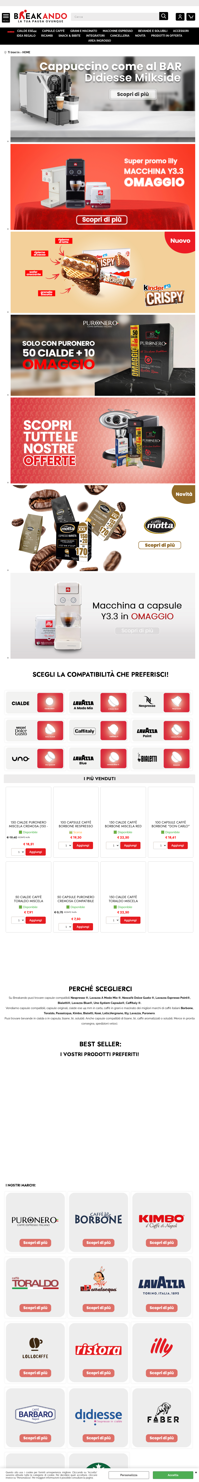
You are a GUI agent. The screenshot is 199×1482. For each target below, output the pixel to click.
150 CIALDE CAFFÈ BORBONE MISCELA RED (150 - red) (123, 826)
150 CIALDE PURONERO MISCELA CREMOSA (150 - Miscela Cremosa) (28, 826)
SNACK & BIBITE (56, 39)
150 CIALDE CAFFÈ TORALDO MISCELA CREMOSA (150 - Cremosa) (123, 903)
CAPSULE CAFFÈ (57, 32)
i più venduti (100, 779)
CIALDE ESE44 (31, 32)
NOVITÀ (125, 39)
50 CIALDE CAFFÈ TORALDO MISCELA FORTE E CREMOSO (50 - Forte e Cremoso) (28, 903)
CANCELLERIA (105, 39)
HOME (12, 32)
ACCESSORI (183, 32)
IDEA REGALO (13, 39)
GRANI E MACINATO (87, 32)
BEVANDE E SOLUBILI (155, 32)
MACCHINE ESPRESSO (121, 32)
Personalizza (128, 1475)
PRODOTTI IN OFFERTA (151, 39)
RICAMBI (33, 39)
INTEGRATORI (81, 39)
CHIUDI (196, 1472)
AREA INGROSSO (184, 39)
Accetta (173, 1475)
